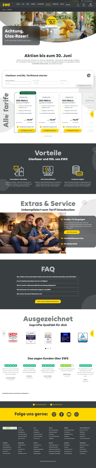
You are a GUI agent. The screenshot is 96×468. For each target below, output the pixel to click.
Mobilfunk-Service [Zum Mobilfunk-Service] (22, 453)
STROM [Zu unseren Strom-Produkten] (20, 427)
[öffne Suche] (78, 5)
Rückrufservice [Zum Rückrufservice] (67, 451)
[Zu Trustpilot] (10, 367)
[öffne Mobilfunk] (55, 5)
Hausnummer (63, 80)
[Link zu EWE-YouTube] (69, 414)
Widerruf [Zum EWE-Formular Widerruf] (82, 447)
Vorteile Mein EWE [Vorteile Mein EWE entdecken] (53, 447)
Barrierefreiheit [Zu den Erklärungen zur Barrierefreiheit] (83, 451)
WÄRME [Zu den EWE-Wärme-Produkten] (66, 427)
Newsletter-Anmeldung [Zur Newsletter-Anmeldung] (54, 451)
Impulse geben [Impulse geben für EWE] (37, 453)
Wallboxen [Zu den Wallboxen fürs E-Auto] (82, 432)
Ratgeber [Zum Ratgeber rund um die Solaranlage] (51, 438)
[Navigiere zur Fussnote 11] (60, 186)
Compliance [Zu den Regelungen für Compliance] (83, 453)
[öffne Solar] (27, 5)
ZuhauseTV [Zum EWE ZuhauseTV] (5, 451)
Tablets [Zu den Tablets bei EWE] (20, 451)
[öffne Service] (68, 5)
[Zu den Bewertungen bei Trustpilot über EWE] (9, 429)
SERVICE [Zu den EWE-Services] (51, 443)
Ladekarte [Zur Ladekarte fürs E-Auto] (82, 436)
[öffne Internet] (48, 5)
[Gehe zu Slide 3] (51, 136)
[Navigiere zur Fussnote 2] (30, 103)
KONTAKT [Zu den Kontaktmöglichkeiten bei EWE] (66, 443)
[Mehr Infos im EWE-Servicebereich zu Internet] (48, 301)
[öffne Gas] (23, 5)
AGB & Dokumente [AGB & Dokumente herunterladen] (84, 445)
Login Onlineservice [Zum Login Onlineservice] (53, 445)
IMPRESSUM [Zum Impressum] (83, 443)
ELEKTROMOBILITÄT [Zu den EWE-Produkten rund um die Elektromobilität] (85, 427)
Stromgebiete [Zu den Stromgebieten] (21, 432)
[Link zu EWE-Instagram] (54, 414)
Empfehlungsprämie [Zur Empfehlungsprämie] (38, 449)
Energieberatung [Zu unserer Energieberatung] (68, 434)
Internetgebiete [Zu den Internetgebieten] (7, 447)
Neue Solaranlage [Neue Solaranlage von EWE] (53, 430)
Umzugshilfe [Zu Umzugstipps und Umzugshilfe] (37, 451)
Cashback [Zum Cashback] (36, 447)
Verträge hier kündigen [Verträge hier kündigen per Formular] (54, 453)
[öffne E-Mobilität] (40, 5)
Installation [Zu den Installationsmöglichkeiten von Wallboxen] (82, 434)
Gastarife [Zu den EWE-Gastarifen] (36, 430)
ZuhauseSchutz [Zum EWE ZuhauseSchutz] (37, 445)
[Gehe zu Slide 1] (45, 136)
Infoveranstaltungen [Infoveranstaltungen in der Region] (54, 436)
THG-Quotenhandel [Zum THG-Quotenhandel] (84, 438)
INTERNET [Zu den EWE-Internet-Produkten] (5, 443)
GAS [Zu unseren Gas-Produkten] (35, 427)
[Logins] (84, 5)
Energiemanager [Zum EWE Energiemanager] (53, 432)
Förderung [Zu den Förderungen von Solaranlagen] (51, 434)
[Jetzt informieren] (72, 232)
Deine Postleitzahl (9, 80)
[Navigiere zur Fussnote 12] (90, 186)
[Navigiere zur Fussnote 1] (63, 64)
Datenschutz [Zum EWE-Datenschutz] (83, 449)
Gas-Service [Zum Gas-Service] (36, 438)
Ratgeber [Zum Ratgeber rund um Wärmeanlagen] (66, 436)
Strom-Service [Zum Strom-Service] (21, 438)
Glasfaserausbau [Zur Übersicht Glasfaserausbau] (7, 449)
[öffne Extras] (62, 5)
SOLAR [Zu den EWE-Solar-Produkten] (50, 427)
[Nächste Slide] (92, 114)
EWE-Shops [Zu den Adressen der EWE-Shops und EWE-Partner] (67, 445)
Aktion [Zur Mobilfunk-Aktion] (19, 447)
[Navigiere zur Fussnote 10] (73, 228)
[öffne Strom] (18, 5)
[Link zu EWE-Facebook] (61, 414)
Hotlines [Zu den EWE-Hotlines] (66, 447)
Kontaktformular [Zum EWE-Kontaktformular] (68, 449)
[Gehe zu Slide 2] (49, 136)
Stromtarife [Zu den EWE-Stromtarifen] (21, 430)
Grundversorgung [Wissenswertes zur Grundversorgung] (22, 434)
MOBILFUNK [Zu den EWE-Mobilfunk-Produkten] (21, 443)
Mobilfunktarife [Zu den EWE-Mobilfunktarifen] (22, 445)
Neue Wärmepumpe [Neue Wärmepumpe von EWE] (69, 430)
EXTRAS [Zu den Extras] (36, 443)
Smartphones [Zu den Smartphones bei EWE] (21, 449)
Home (4, 9)
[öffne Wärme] (33, 5)
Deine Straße (36, 80)
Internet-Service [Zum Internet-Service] (7, 453)
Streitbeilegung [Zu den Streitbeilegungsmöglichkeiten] (68, 453)
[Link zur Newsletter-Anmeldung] (76, 414)
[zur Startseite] (6, 4)
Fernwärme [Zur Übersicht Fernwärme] (67, 432)
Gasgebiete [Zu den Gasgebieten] (37, 432)
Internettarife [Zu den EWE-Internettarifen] (6, 445)
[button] (45, 348)
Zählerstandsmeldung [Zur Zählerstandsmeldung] (54, 449)
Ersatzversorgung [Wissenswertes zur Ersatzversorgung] (22, 436)
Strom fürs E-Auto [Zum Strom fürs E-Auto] (84, 430)
